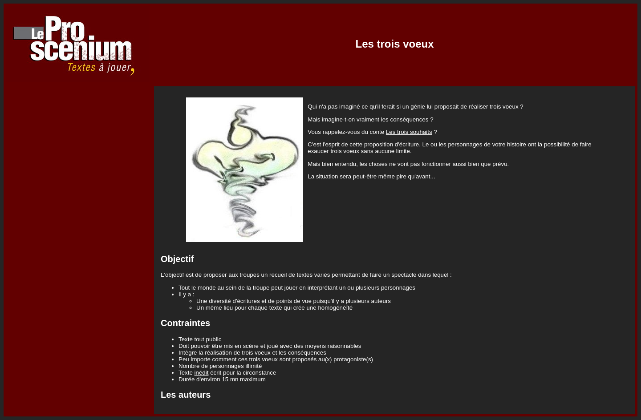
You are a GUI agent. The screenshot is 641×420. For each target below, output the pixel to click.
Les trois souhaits (409, 132)
